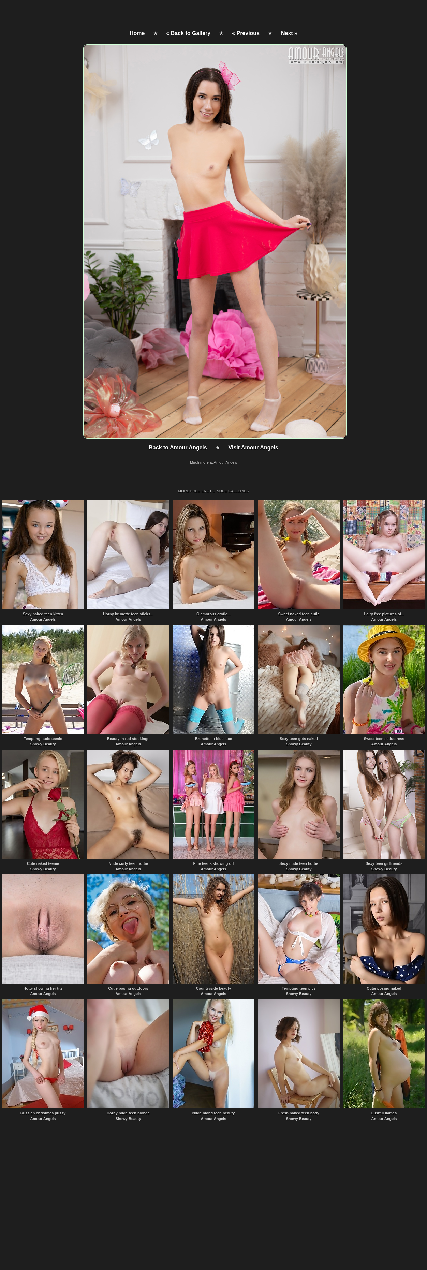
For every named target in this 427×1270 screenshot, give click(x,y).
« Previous (246, 33)
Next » (289, 33)
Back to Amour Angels (178, 448)
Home (137, 33)
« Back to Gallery (188, 33)
